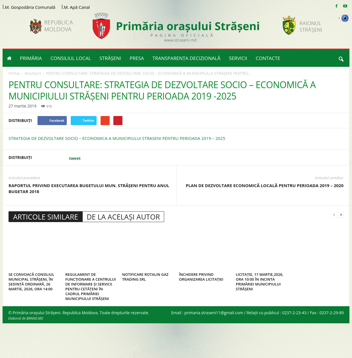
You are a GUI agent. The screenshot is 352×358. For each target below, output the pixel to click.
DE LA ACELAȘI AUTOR (123, 217)
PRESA (137, 58)
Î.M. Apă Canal (76, 7)
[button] (341, 58)
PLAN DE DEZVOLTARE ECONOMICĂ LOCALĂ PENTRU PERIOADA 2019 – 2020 (264, 185)
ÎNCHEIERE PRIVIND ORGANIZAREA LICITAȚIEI (201, 277)
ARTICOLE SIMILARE (45, 217)
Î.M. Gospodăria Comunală (29, 7)
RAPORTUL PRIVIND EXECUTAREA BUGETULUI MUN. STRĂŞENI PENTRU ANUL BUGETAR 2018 (89, 188)
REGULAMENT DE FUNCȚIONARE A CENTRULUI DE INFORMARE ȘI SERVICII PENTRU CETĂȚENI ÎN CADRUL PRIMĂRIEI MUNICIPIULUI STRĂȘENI (90, 286)
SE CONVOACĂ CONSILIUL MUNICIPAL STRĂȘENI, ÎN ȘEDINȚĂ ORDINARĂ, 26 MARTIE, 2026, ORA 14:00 (31, 281)
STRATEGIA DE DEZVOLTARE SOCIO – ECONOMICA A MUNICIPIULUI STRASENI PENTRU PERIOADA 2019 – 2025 (117, 138)
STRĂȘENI (110, 58)
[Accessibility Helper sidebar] (345, 18)
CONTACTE (268, 58)
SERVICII (238, 58)
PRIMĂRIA (31, 58)
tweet (75, 158)
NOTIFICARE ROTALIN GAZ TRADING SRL (145, 277)
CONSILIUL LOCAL (71, 58)
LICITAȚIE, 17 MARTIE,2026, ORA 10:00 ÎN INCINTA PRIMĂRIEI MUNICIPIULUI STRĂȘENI (259, 281)
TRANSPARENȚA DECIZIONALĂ (186, 58)
